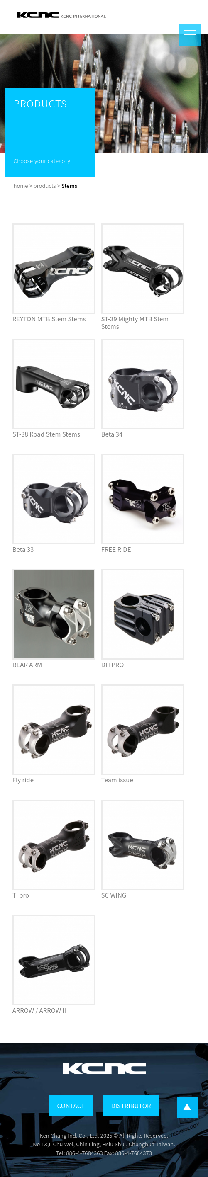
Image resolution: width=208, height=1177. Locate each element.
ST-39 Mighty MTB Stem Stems (135, 322)
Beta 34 (112, 434)
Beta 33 (23, 549)
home (21, 185)
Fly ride (23, 779)
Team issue (117, 779)
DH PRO (112, 664)
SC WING (114, 895)
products (45, 185)
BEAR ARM (27, 664)
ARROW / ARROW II (39, 1010)
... (187, 1107)
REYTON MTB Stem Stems (49, 318)
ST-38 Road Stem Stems (46, 434)
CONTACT (71, 1105)
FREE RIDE (116, 549)
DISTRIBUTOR (131, 1105)
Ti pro (20, 895)
